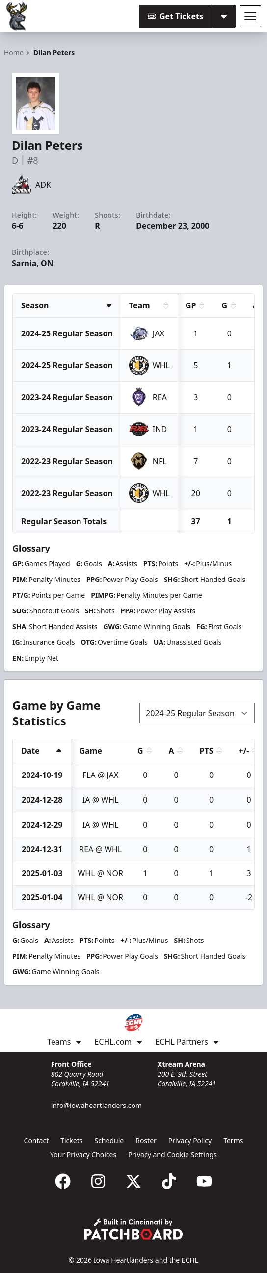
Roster (146, 1140)
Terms (233, 1140)
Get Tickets (175, 16)
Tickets (71, 1140)
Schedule (109, 1140)
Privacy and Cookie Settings (172, 1154)
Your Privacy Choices (83, 1154)
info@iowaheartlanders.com (96, 1105)
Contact (36, 1140)
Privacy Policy (190, 1140)
